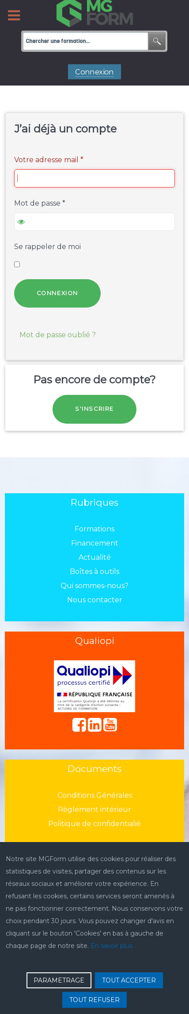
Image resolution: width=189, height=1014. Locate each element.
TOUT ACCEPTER (129, 980)
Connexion (57, 293)
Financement (94, 543)
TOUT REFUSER (94, 1000)
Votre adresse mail (48, 160)
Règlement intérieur (94, 809)
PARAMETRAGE (59, 980)
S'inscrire (94, 409)
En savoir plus (111, 946)
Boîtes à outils (94, 571)
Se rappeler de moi (47, 246)
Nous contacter (94, 600)
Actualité (95, 557)
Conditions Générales (94, 795)
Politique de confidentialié (94, 823)
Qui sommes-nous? (94, 585)
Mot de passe (39, 203)
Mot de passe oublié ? (57, 335)
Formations (94, 529)
